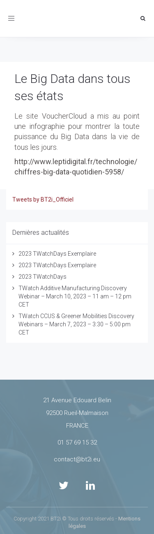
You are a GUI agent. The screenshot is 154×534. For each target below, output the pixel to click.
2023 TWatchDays (42, 276)
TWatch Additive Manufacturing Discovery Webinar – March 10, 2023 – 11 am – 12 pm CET (74, 296)
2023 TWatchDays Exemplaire (57, 253)
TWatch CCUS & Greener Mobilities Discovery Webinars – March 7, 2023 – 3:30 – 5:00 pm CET (76, 324)
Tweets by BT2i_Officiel (43, 199)
